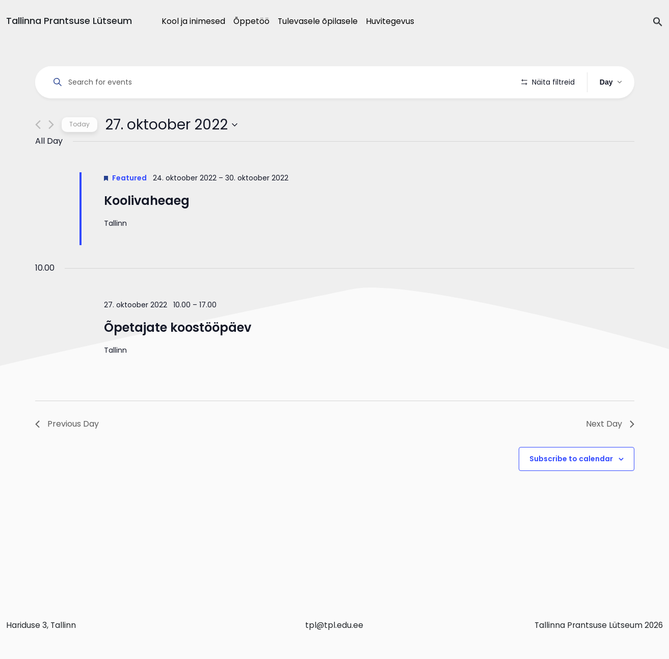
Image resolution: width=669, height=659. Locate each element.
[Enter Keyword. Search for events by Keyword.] (280, 82)
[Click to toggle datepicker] (171, 153)
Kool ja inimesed (193, 21)
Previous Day (67, 453)
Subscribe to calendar (571, 488)
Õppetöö (251, 21)
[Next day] (51, 154)
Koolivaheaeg (147, 229)
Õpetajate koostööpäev (177, 356)
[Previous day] (38, 154)
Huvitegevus (390, 21)
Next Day (610, 453)
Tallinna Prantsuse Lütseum (69, 20)
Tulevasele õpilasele (318, 21)
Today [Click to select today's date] (79, 153)
